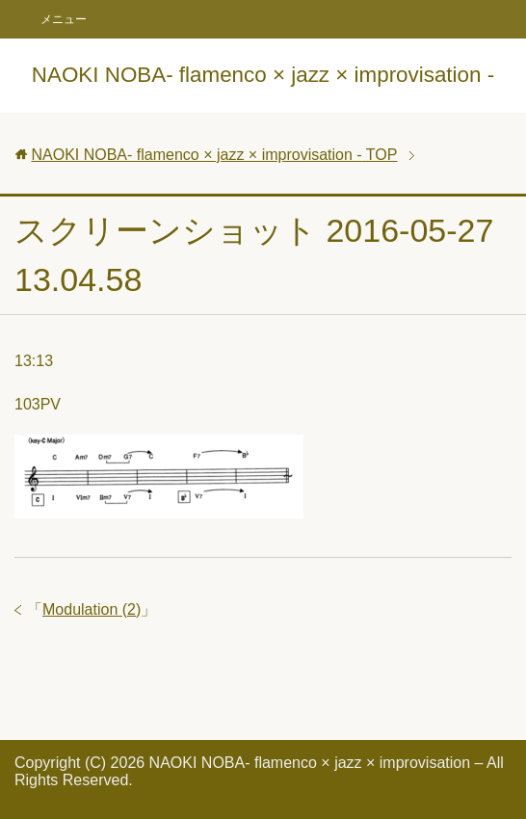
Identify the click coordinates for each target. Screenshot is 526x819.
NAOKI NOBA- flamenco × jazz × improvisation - (263, 75)
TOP (214, 154)
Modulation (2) (91, 609)
